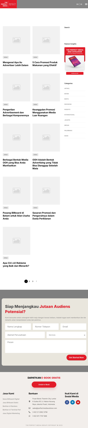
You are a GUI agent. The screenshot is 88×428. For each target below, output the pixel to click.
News (66, 136)
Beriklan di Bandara (10, 406)
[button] (86, 4)
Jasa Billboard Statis (10, 402)
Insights (67, 109)
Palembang (68, 130)
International (69, 115)
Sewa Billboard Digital (11, 399)
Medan (66, 125)
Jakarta (67, 120)
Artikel (67, 88)
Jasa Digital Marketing (11, 413)
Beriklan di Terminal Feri (12, 410)
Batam (66, 93)
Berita (66, 99)
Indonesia (67, 104)
